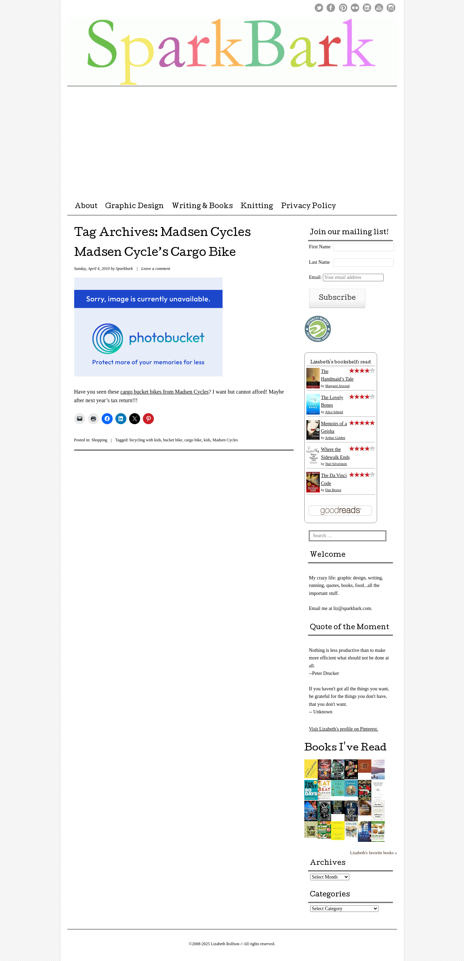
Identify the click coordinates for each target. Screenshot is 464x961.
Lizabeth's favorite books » (373, 852)
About (86, 206)
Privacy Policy (308, 206)
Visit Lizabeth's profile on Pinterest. (343, 729)
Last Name (319, 262)
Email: (346, 277)
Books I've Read (345, 748)
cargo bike (193, 440)
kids (207, 440)
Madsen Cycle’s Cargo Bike (155, 253)
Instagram (391, 7)
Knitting (256, 206)
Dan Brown (333, 490)
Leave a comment (155, 268)
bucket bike (172, 440)
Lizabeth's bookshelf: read (340, 362)
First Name (320, 246)
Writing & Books (202, 206)
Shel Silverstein (336, 464)
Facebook (331, 7)
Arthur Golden (335, 438)
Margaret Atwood (337, 386)
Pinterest (343, 7)
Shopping (99, 440)
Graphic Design (134, 206)
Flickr (355, 7)
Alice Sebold (334, 412)
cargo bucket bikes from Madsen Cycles (165, 392)
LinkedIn (367, 7)
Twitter (319, 7)
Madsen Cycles (225, 440)
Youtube (379, 7)
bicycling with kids (145, 440)
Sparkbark (124, 268)
